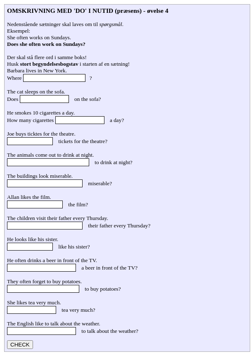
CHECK (20, 345)
